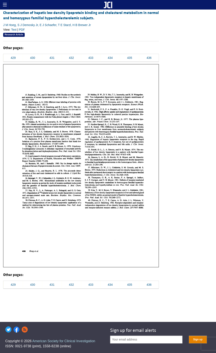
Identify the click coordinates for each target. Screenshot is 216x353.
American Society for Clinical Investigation (63, 341)
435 (129, 57)
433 (90, 57)
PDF (22, 29)
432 (71, 57)
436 (149, 57)
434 (110, 57)
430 (32, 57)
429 (13, 57)
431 (52, 57)
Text (14, 29)
